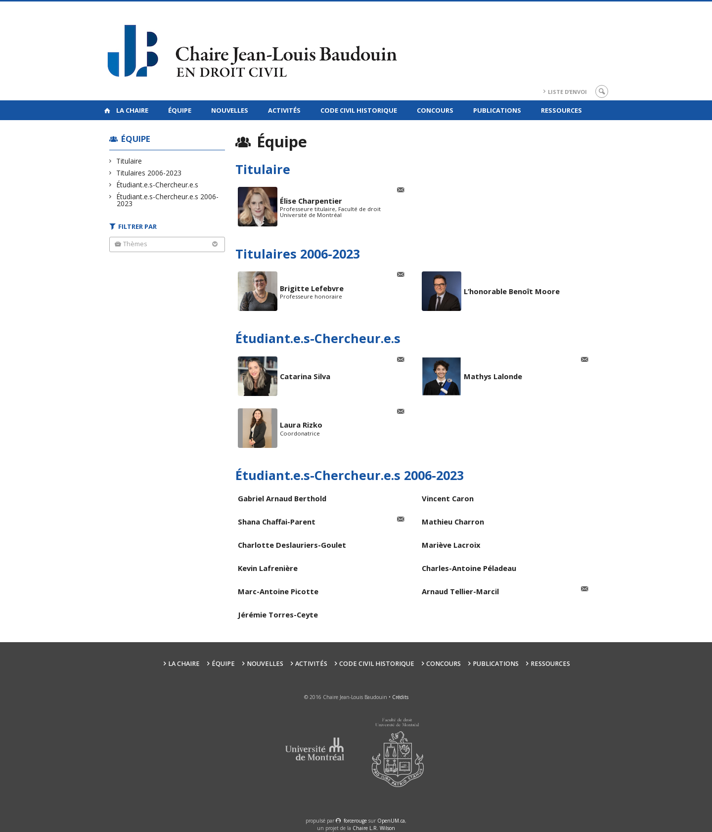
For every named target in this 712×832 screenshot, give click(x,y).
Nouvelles (229, 110)
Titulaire (129, 161)
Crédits (400, 697)
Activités (284, 110)
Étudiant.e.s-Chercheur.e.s (157, 184)
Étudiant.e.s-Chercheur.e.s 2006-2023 (168, 200)
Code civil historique (358, 110)
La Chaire (132, 110)
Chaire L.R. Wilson (374, 828)
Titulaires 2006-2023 (149, 172)
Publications (497, 110)
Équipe (179, 110)
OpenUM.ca (391, 820)
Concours (435, 110)
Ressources (561, 110)
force (355, 820)
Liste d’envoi (567, 91)
